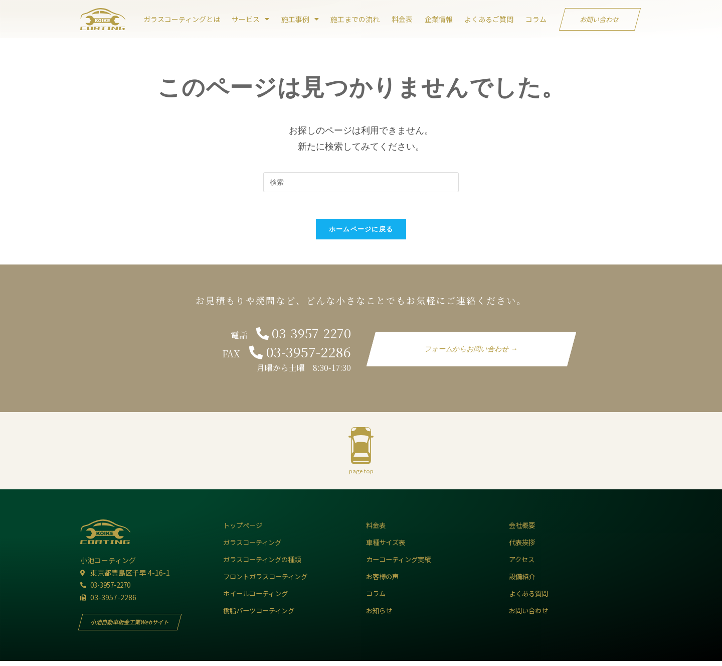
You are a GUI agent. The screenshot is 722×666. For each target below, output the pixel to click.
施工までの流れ (355, 19)
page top (361, 475)
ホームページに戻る (361, 232)
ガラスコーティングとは (181, 19)
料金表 (402, 19)
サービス (250, 19)
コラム (536, 19)
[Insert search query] (361, 182)
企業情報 (439, 19)
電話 (287, 338)
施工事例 (300, 19)
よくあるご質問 (488, 19)
